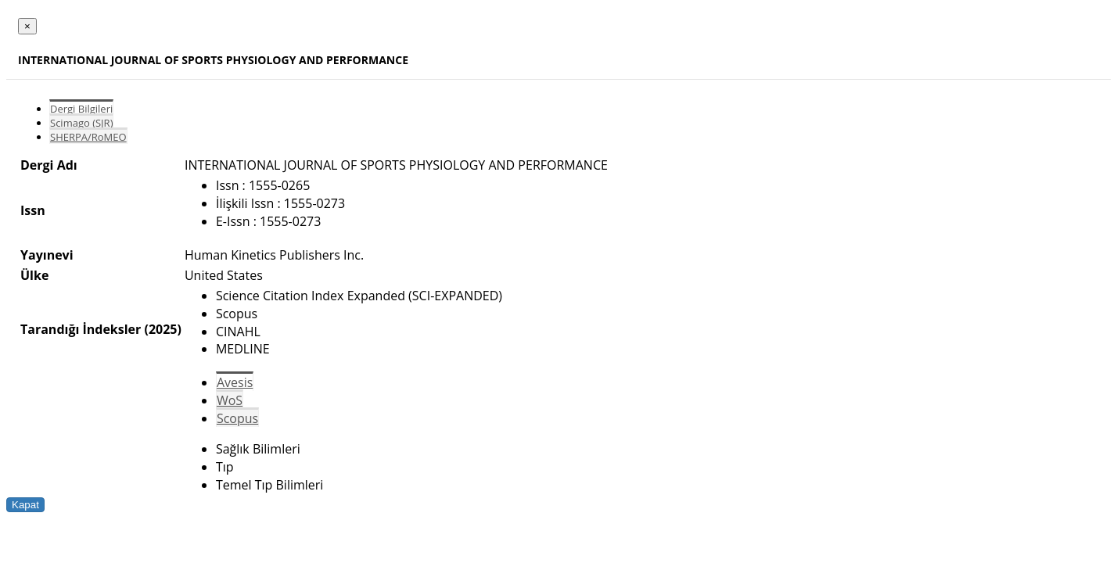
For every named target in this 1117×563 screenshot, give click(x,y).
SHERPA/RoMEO (88, 137)
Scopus (237, 418)
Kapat (25, 505)
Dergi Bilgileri (81, 109)
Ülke (34, 275)
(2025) (162, 329)
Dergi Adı (48, 165)
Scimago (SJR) (81, 123)
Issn (32, 210)
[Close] (27, 26)
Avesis (235, 382)
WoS (229, 400)
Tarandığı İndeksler (80, 329)
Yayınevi (47, 255)
